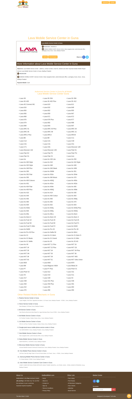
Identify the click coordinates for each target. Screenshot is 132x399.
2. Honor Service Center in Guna (28, 304)
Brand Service (72, 390)
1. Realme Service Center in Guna (28, 298)
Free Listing (71, 378)
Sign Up (45, 385)
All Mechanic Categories (74, 383)
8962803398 (47, 46)
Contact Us (46, 383)
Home (44, 378)
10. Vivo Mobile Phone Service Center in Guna (32, 351)
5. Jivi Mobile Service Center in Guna (29, 321)
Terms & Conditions (48, 388)
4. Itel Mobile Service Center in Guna (29, 315)
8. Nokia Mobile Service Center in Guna (30, 339)
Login (112, 2)
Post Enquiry (53, 57)
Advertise (70, 388)
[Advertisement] (53, 22)
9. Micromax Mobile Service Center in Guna (31, 345)
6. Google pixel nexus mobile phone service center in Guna (36, 327)
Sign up (105, 2)
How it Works (71, 385)
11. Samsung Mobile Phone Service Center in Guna (34, 357)
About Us (45, 381)
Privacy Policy (46, 390)
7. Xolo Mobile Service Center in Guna (29, 333)
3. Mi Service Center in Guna (26, 309)
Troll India (113, 396)
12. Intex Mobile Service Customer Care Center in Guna (35, 362)
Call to (45, 57)
